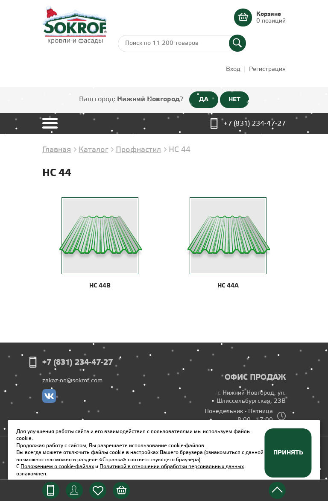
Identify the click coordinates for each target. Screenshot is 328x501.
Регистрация (267, 69)
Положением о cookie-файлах (57, 466)
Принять (288, 453)
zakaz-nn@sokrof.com (72, 380)
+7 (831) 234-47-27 (254, 124)
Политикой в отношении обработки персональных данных (172, 466)
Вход (233, 69)
